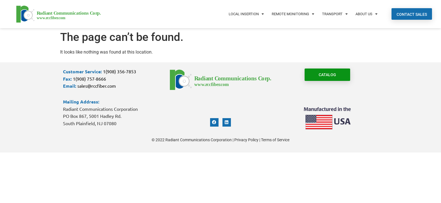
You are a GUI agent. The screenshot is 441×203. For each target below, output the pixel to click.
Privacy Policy (246, 140)
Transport (335, 14)
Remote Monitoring (293, 14)
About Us (366, 14)
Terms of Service (275, 140)
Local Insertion (246, 14)
